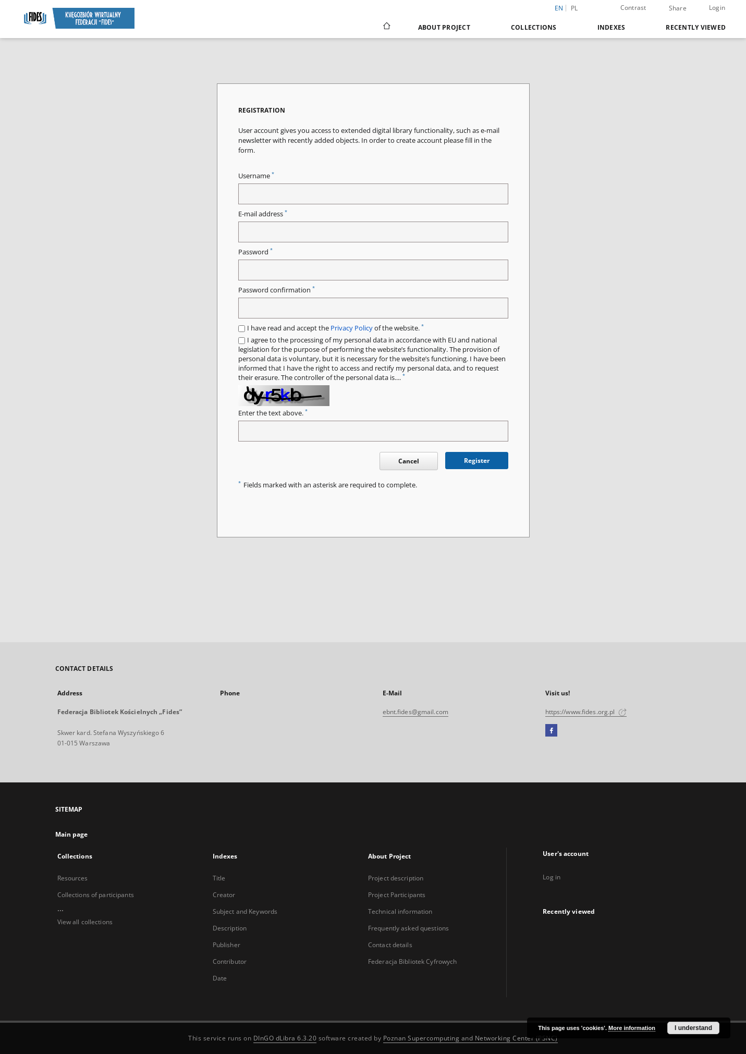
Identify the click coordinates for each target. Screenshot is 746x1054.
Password (255, 252)
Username (256, 175)
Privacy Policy (352, 328)
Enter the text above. (273, 413)
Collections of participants (95, 894)
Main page (71, 834)
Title (219, 878)
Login (717, 7)
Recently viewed (696, 27)
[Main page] (386, 27)
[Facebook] (551, 731)
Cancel (408, 461)
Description (230, 928)
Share (678, 8)
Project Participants (396, 894)
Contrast (633, 7)
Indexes (611, 27)
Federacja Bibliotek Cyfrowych (412, 961)
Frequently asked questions (408, 928)
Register (477, 460)
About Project (444, 27)
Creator (224, 894)
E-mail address (262, 214)
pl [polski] (574, 8)
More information (631, 1028)
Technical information (400, 911)
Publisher (226, 944)
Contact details (390, 944)
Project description (395, 878)
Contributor (230, 961)
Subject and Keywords (245, 911)
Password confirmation (276, 290)
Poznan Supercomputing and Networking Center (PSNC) (470, 1038)
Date (220, 978)
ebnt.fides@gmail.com (415, 711)
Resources (72, 878)
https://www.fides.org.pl (586, 711)
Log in (551, 877)
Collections (534, 27)
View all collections (85, 921)
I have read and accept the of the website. (335, 328)
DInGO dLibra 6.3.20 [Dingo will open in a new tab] (285, 1038)
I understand (693, 1028)
